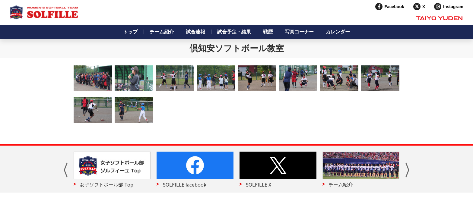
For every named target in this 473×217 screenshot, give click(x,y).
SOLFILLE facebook (184, 184)
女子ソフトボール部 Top (106, 184)
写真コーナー (299, 31)
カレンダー (338, 31)
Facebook (394, 6)
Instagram (453, 6)
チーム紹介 (162, 31)
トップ (130, 31)
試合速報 (195, 31)
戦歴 (268, 31)
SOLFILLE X (258, 184)
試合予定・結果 (234, 31)
